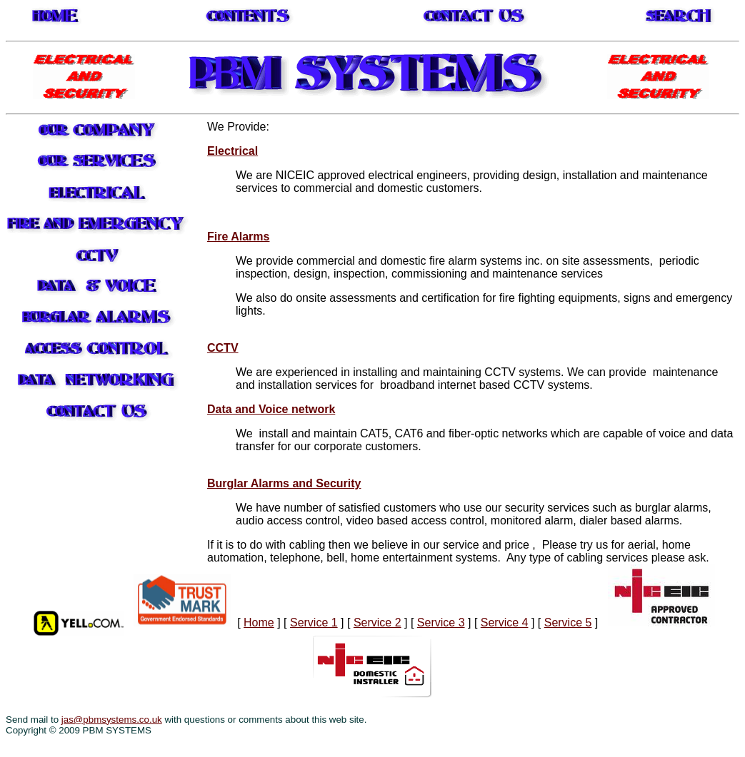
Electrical (232, 151)
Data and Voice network (271, 409)
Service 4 (505, 622)
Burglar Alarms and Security (284, 483)
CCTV (223, 348)
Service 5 (568, 622)
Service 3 (441, 622)
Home (259, 622)
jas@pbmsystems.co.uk (111, 719)
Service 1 (314, 622)
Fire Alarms (238, 236)
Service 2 (377, 622)
